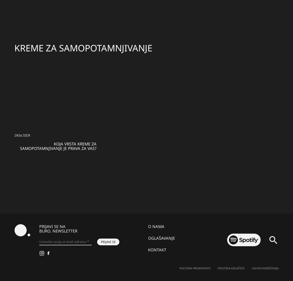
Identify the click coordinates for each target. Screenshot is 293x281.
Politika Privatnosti (194, 268)
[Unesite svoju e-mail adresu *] (65, 242)
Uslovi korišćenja (265, 268)
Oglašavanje (161, 238)
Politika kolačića (231, 268)
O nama (156, 226)
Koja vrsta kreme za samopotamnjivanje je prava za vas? (58, 146)
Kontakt (157, 249)
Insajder (22, 135)
